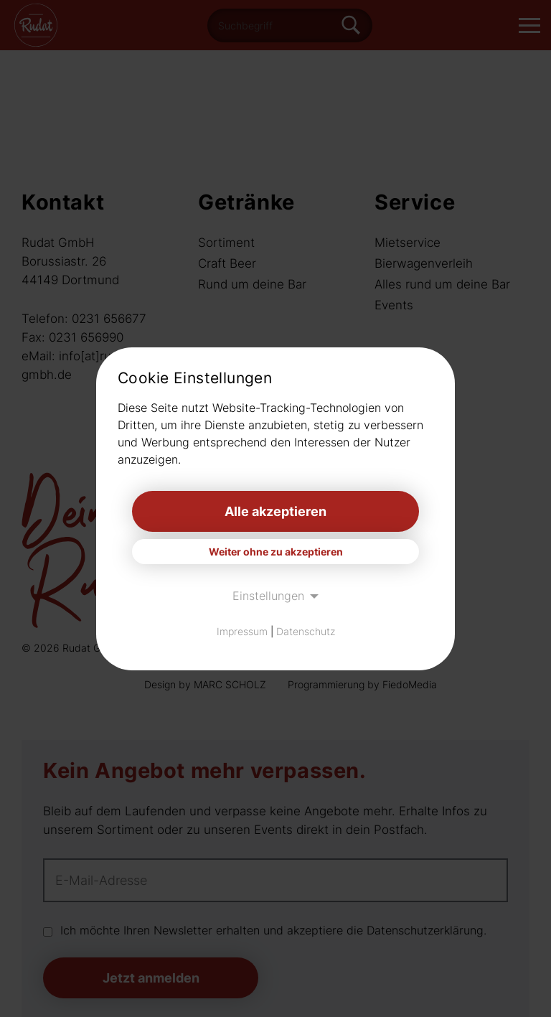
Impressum (242, 631)
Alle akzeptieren (275, 511)
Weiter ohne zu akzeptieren (276, 551)
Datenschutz (305, 631)
